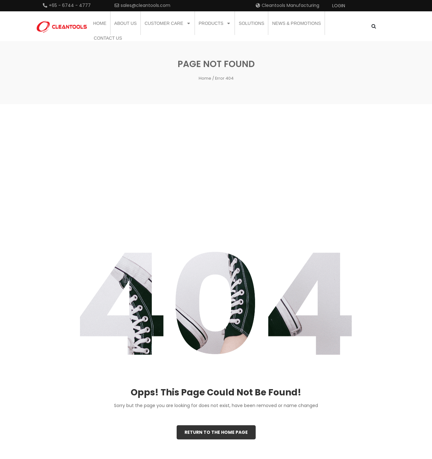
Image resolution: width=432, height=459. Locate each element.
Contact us (108, 38)
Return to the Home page (216, 432)
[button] (373, 26)
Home (99, 23)
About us (125, 23)
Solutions (251, 23)
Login (338, 6)
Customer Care (168, 23)
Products (215, 23)
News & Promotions (296, 23)
